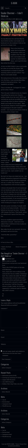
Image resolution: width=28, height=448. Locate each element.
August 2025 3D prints (8, 379)
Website (3, 344)
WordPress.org (6, 406)
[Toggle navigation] (2, 8)
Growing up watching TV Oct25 (11, 377)
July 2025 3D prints (8, 382)
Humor (8, 242)
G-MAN (14, 3)
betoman (19, 19)
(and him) (7, 107)
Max (12, 242)
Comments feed (7, 404)
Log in (4, 399)
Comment (4, 308)
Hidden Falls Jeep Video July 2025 (12, 384)
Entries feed (5, 402)
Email (2, 337)
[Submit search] (25, 8)
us (3, 107)
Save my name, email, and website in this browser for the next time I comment (13, 353)
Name (2, 330)
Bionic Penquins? (21, 247)
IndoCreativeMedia (14, 446)
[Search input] (14, 8)
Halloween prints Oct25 (9, 375)
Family (4, 242)
